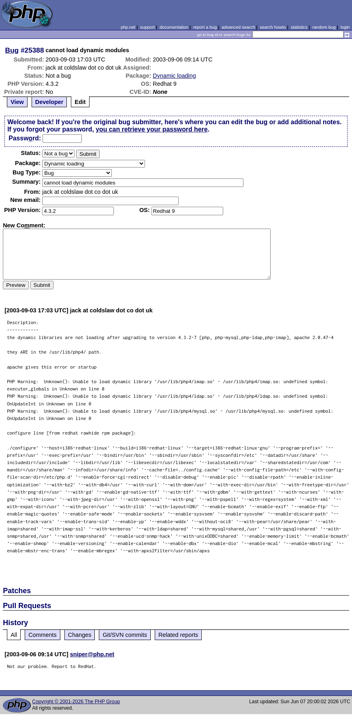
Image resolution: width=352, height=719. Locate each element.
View (17, 102)
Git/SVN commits (124, 635)
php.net (128, 27)
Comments (42, 635)
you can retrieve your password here (151, 129)
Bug (12, 50)
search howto (273, 27)
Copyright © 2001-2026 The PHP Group (76, 701)
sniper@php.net (92, 654)
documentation (174, 27)
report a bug (205, 27)
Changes (80, 635)
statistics (299, 27)
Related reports (178, 635)
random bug (324, 27)
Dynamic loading (174, 75)
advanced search (238, 27)
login (345, 27)
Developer (49, 102)
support (147, 27)
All (14, 635)
